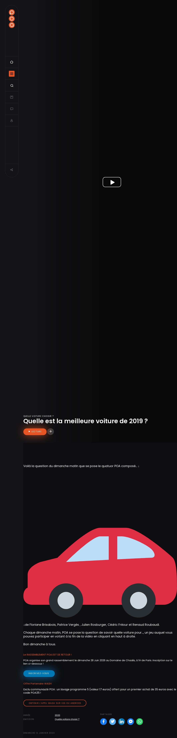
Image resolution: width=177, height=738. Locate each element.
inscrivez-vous (39, 673)
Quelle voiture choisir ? (67, 719)
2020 (57, 715)
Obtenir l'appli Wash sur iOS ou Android (55, 703)
